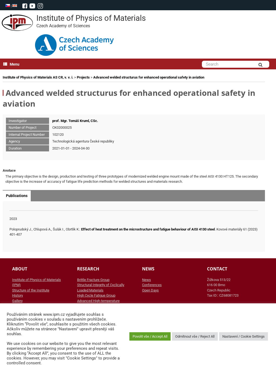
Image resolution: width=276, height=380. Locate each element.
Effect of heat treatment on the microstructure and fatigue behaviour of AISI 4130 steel (148, 229)
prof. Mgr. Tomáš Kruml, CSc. (75, 121)
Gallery (17, 301)
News (146, 280)
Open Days (150, 290)
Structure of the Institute (30, 290)
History (17, 295)
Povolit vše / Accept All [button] (150, 336)
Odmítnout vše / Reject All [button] (195, 336)
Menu (11, 64)
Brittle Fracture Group (93, 280)
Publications (16, 196)
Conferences (152, 285)
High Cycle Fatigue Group (96, 295)
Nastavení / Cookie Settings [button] (243, 336)
